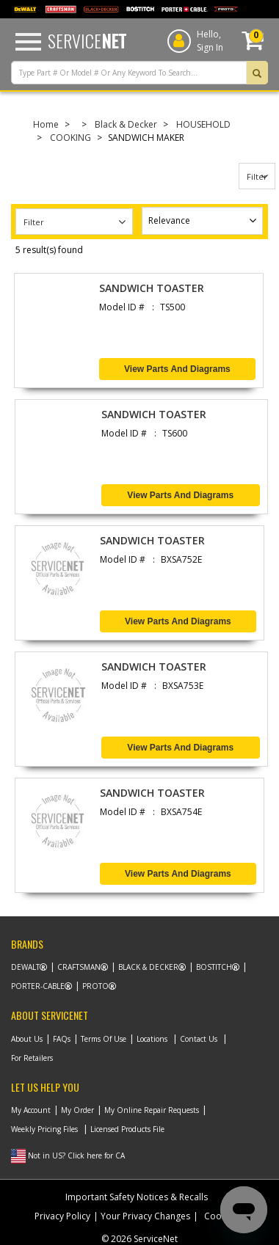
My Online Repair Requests (151, 1110)
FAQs (61, 1039)
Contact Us (198, 1039)
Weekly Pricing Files (44, 1129)
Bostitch (214, 967)
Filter (257, 176)
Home (46, 124)
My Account (31, 1110)
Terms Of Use (103, 1039)
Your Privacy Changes (145, 1216)
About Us (27, 1039)
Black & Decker (126, 124)
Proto (95, 986)
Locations (152, 1039)
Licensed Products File (127, 1129)
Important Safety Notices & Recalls (136, 1197)
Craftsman (79, 967)
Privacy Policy (62, 1216)
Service (87, 40)
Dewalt (25, 967)
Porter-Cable (38, 986)
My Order (77, 1110)
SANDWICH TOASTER (151, 288)
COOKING (70, 137)
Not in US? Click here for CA (76, 1155)
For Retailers (32, 1058)
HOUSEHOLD (203, 124)
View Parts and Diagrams (177, 369)
